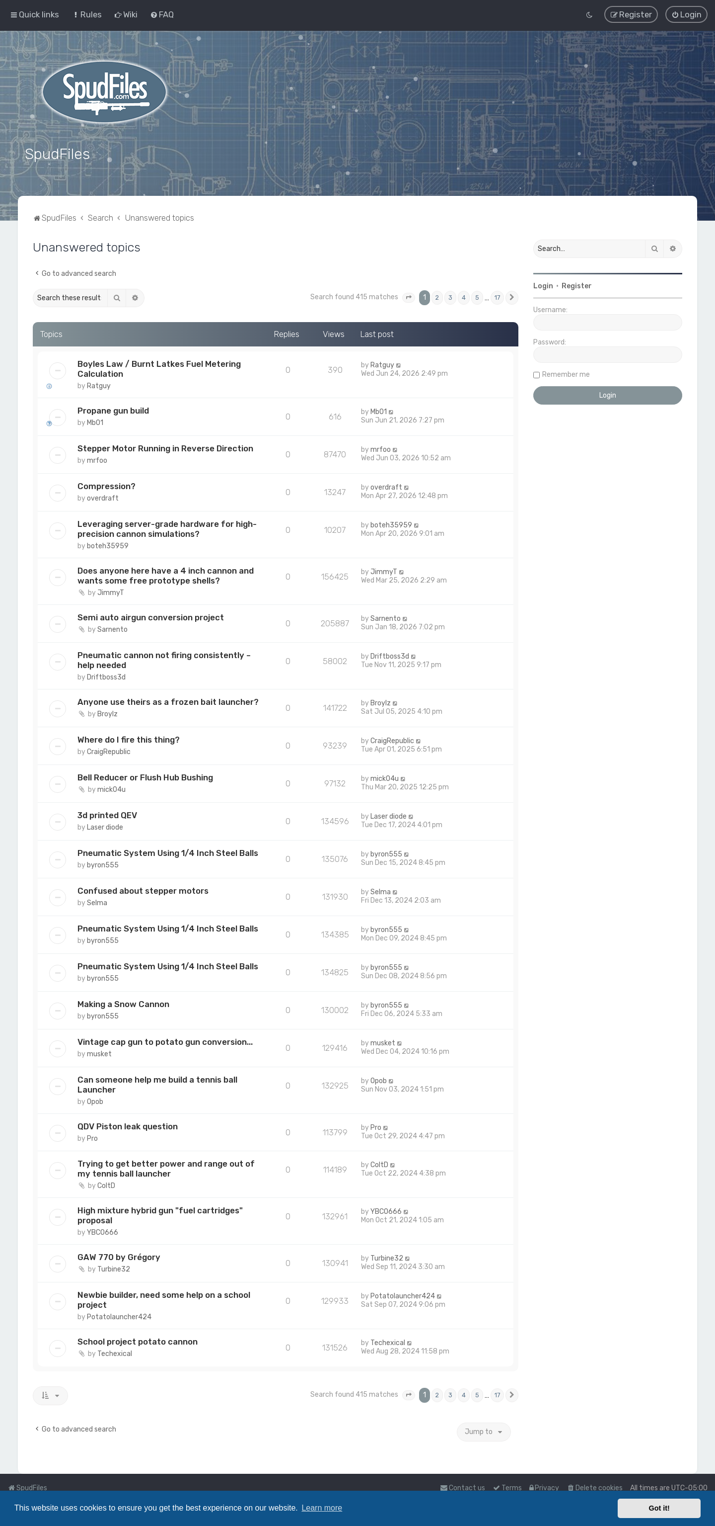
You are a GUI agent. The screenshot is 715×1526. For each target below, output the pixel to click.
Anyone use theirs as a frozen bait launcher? (168, 700)
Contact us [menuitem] (462, 1488)
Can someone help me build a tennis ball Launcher (157, 1083)
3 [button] (450, 296)
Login (543, 285)
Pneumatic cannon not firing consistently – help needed (164, 659)
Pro (92, 1137)
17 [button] (497, 296)
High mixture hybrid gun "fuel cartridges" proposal (160, 1214)
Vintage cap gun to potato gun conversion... (165, 1040)
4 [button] (464, 296)
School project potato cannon (137, 1341)
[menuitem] (86, 14)
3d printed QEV (107, 814)
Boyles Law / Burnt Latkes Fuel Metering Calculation (159, 368)
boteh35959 (108, 544)
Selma (97, 901)
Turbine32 (113, 1268)
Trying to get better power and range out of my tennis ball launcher (166, 1168)
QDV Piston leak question (127, 1125)
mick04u (111, 788)
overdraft (103, 497)
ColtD (106, 1185)
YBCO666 (102, 1231)
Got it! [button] (659, 1508)
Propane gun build (113, 410)
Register (577, 285)
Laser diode (105, 826)
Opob (95, 1100)
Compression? (106, 485)
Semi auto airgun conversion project (150, 616)
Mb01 (95, 422)
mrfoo (97, 459)
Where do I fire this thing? (128, 738)
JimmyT (110, 591)
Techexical (114, 1353)
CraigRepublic (109, 750)
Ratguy (99, 385)
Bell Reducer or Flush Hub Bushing (145, 776)
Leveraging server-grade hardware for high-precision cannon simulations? (167, 527)
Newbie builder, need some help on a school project (163, 1299)
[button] (408, 297)
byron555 (103, 863)
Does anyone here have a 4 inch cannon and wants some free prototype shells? (165, 574)
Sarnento (112, 628)
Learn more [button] (321, 1508)
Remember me (566, 373)
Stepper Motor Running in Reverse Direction (165, 447)
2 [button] (437, 296)
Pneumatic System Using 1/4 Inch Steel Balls (167, 851)
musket (99, 1052)
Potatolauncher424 (119, 1316)
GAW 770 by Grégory (118, 1256)
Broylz (107, 712)
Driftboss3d (106, 676)
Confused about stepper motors (143, 889)
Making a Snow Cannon (123, 1003)
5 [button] (477, 296)
